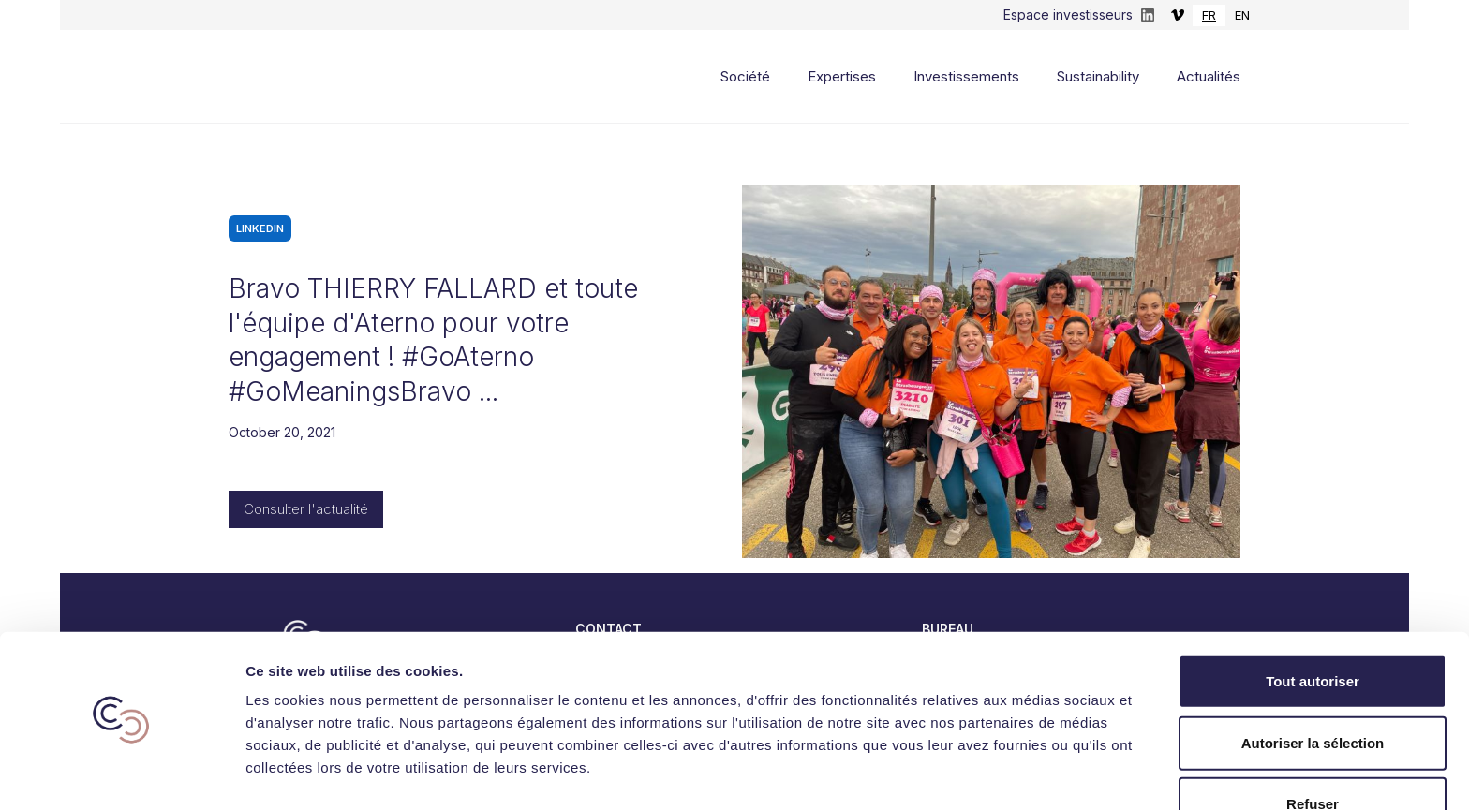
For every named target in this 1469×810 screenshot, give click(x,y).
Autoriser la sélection (1313, 688)
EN (1242, 14)
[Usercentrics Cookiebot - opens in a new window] (121, 773)
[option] (1242, 15)
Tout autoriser (1312, 626)
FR (1209, 14)
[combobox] (1209, 15)
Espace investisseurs (1068, 14)
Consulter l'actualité (306, 509)
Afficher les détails (1032, 773)
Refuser (1312, 749)
